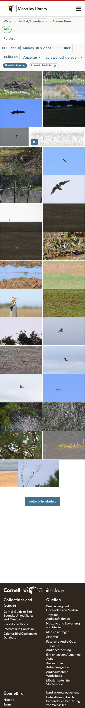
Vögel (8, 21)
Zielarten (52, 637)
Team (7, 704)
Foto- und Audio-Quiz (60, 641)
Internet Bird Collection (19, 629)
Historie (9, 699)
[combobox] (46, 38)
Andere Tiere (61, 21)
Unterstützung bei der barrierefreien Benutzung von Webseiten (63, 701)
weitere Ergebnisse (42, 501)
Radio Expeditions (16, 624)
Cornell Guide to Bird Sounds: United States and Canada (18, 615)
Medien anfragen (57, 632)
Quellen (53, 600)
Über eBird (14, 693)
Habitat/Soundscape (32, 21)
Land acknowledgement (62, 692)
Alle (7, 29)
